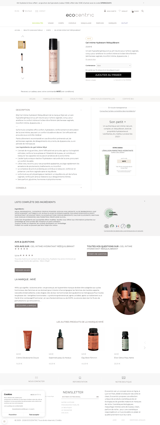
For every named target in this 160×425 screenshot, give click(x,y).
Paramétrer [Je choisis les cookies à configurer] (13, 415)
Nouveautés (37, 23)
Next (22, 78)
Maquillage (86, 23)
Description (23, 110)
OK (97, 397)
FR (15, 11)
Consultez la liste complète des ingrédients (117, 111)
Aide (115, 420)
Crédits (58, 420)
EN (18, 11)
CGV (123, 420)
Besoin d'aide (91, 80)
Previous (22, 36)
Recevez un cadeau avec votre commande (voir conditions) (47, 92)
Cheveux (72, 23)
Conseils (21, 188)
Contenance (90, 65)
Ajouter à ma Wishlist (123, 80)
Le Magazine (66, 410)
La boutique (66, 407)
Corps (61, 23)
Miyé (89, 38)
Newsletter (70, 392)
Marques (113, 23)
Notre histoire (67, 402)
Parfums (100, 23)
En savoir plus (91, 59)
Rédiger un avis (23, 270)
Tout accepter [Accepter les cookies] (34, 415)
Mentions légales (137, 420)
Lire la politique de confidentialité (13, 406)
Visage (51, 23)
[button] (4, 421)
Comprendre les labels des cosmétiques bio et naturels (123, 231)
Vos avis (64, 413)
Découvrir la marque (26, 305)
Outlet (124, 23)
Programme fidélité (70, 405)
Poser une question (97, 254)
